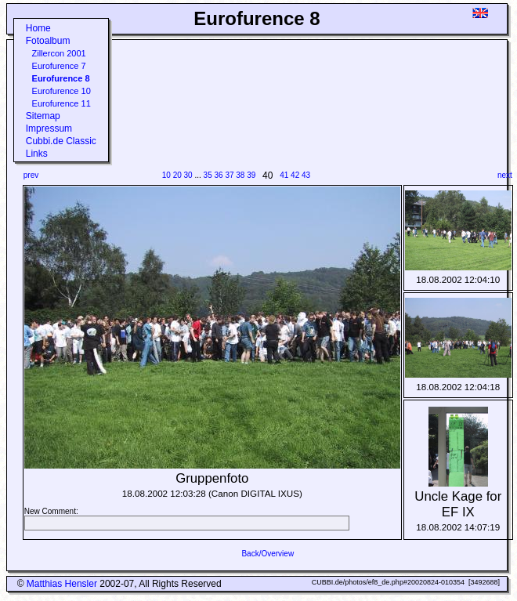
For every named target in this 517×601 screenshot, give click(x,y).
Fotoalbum (48, 40)
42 (295, 175)
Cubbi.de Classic (61, 141)
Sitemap (43, 115)
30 (188, 175)
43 (306, 175)
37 (229, 175)
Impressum (49, 128)
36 (219, 175)
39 (251, 175)
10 (166, 175)
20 (177, 175)
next (504, 175)
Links (37, 153)
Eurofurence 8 (61, 78)
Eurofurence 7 (59, 66)
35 (208, 175)
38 (240, 175)
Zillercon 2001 (59, 53)
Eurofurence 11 (61, 103)
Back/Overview (267, 553)
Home (38, 28)
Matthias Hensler (62, 583)
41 (284, 175)
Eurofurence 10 (61, 91)
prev (31, 175)
